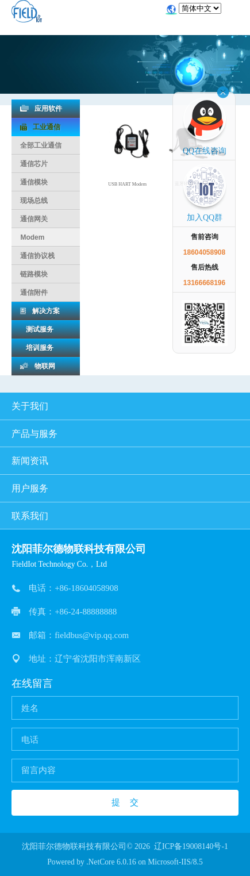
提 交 (125, 802)
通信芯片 (34, 164)
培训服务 (36, 348)
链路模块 (34, 274)
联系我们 (125, 515)
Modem (32, 237)
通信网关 (34, 219)
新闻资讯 (125, 460)
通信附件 (34, 293)
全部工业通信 (40, 145)
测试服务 (36, 329)
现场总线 (34, 201)
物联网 (37, 366)
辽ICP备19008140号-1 (191, 846)
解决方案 (40, 311)
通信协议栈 (37, 256)
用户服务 (125, 488)
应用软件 (41, 109)
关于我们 (125, 406)
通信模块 (34, 182)
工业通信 (40, 127)
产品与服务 (125, 433)
